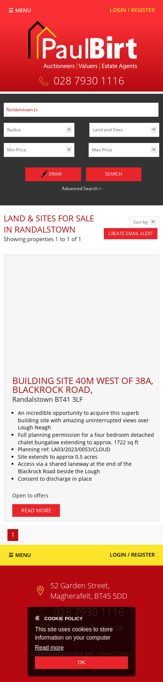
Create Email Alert (130, 233)
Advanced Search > (82, 188)
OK (81, 662)
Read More (36, 510)
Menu (23, 10)
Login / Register (132, 9)
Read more (49, 647)
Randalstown (22, 109)
